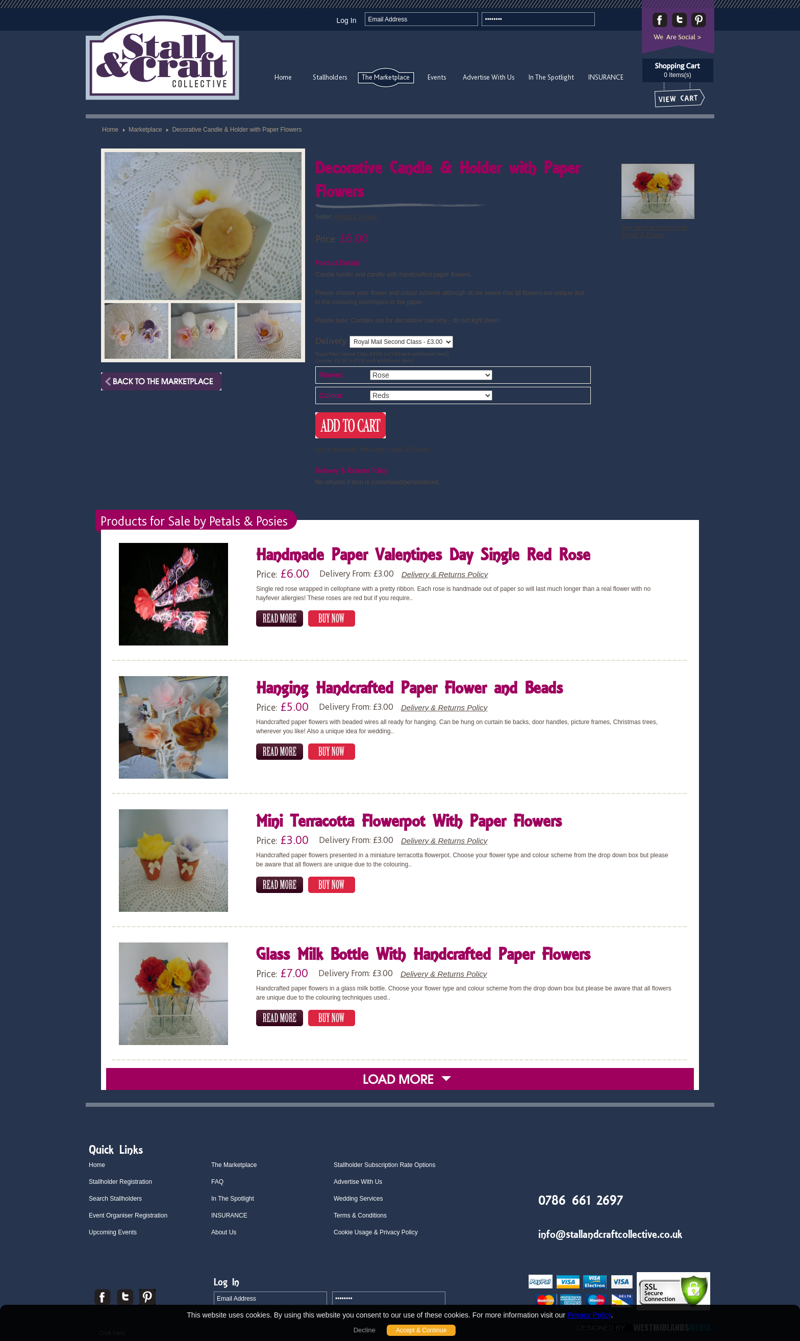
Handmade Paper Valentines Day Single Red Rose (423, 555)
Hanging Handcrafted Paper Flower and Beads (409, 689)
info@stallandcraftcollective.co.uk (610, 1234)
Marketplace (145, 129)
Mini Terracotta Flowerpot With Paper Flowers (409, 822)
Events (437, 77)
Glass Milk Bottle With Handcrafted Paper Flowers (423, 955)
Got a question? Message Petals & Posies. (373, 449)
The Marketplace (386, 77)
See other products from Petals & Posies (654, 231)
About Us (223, 1232)
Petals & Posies (355, 216)
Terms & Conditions (360, 1215)
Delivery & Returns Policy (445, 574)
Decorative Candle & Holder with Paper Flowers (237, 129)
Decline (365, 1330)
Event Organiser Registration (128, 1215)
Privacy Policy (589, 1315)
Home (283, 77)
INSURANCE (605, 77)
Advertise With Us (488, 77)
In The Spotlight (551, 77)
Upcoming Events (113, 1232)
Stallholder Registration (120, 1181)
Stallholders (330, 77)
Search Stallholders (115, 1198)
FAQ (217, 1181)
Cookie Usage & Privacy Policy (376, 1232)
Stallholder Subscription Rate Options (384, 1165)
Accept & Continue (421, 1330)
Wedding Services (358, 1198)
